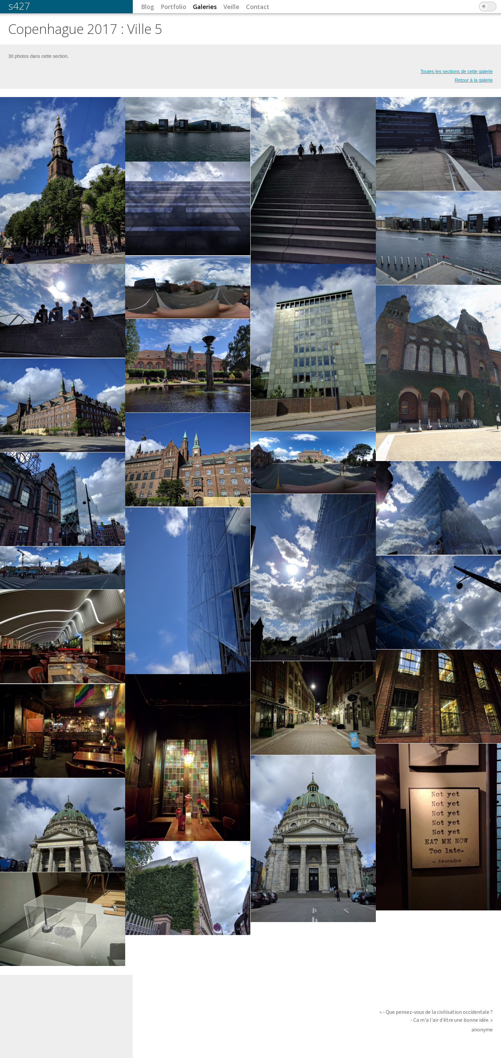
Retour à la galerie (474, 80)
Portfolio (173, 7)
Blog (147, 7)
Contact (257, 7)
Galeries (205, 7)
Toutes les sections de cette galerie (456, 71)
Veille (231, 7)
